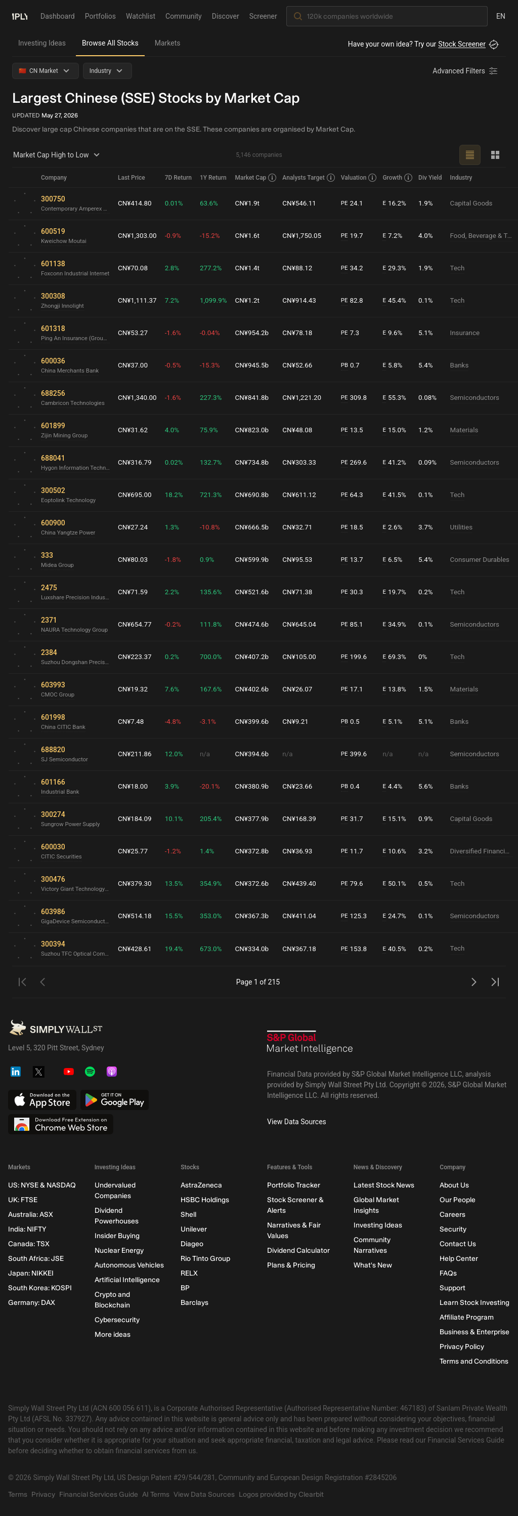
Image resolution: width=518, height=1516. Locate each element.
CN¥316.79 (139, 463)
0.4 (357, 787)
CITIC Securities (62, 857)
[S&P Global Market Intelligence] (310, 1046)
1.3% (178, 527)
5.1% (433, 333)
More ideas (113, 1334)
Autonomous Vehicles (129, 1265)
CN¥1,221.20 (309, 398)
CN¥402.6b (259, 689)
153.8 (361, 949)
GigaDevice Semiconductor (77, 921)
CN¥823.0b (259, 430)
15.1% (402, 819)
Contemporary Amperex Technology (77, 209)
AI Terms (155, 1494)
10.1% (180, 819)
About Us (454, 1185)
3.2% (433, 851)
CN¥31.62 (137, 430)
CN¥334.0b (259, 949)
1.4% (213, 851)
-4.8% (179, 722)
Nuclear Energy (119, 1250)
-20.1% (215, 787)
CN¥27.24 (137, 527)
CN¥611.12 (307, 495)
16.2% (402, 204)
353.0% (216, 916)
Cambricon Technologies (74, 403)
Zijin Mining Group (65, 435)
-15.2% (215, 236)
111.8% (216, 625)
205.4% (216, 819)
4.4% (400, 787)
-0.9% (179, 236)
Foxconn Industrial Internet (77, 273)
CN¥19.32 (137, 689)
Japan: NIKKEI (31, 1273)
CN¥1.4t (254, 268)
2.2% (178, 592)
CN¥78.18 (305, 333)
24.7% (402, 916)
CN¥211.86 (139, 754)
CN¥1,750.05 (309, 236)
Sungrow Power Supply (72, 824)
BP (185, 1288)
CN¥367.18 (307, 949)
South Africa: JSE (36, 1258)
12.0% (180, 754)
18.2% (180, 495)
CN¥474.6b (259, 625)
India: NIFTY (27, 1229)
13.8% (402, 689)
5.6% (433, 787)
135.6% (216, 592)
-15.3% (215, 365)
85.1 (359, 625)
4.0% (433, 236)
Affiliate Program (467, 1317)
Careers (452, 1214)
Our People (458, 1200)
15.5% (180, 916)
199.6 (361, 657)
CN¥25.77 (137, 851)
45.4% (402, 301)
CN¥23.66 (305, 787)
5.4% (433, 365)
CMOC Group (58, 695)
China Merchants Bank (71, 371)
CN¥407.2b (259, 657)
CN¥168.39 (307, 819)
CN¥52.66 (305, 365)
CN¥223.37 (139, 657)
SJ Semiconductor (66, 759)
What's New (373, 1265)
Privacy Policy (462, 1346)
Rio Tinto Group (205, 1258)
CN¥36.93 (305, 851)
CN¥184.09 (139, 819)
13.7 (359, 560)
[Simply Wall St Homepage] (19, 15)
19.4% (180, 949)
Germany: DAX (31, 1302)
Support (452, 1288)
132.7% (216, 463)
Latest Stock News (384, 1185)
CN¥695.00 (139, 495)
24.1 (359, 204)
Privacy (43, 1494)
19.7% (402, 592)
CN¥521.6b (259, 592)
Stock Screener (462, 44)
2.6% (400, 527)
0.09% (435, 463)
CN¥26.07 (305, 689)
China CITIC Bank (64, 727)
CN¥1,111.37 (142, 301)
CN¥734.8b (259, 463)
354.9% (216, 884)
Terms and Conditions (474, 1361)
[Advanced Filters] (466, 71)
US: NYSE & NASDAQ (42, 1185)
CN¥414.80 (139, 203)
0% (430, 657)
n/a (210, 754)
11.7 (359, 851)
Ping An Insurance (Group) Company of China (77, 338)
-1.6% (179, 333)
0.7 (357, 366)
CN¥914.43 (307, 301)
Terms (17, 1494)
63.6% (215, 203)
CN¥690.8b (259, 495)
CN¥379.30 (139, 884)
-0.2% (179, 625)
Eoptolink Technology (70, 500)
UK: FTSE (22, 1200)
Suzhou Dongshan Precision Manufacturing (77, 662)
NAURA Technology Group (76, 630)
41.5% (402, 495)
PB (352, 365)
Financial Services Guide (98, 1494)
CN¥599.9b (259, 560)
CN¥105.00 (307, 657)
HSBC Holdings (205, 1200)
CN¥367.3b (259, 916)
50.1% (402, 884)
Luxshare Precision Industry (77, 597)
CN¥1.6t (254, 236)
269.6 (361, 463)
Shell (188, 1214)
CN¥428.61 (139, 949)
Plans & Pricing (291, 1265)
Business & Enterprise (474, 1332)
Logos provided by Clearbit (281, 1494)
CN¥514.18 (139, 916)
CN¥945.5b (259, 365)
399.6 (361, 754)
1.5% (433, 689)
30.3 (359, 592)
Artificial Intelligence (127, 1280)
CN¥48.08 (305, 430)
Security (453, 1229)
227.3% (216, 398)
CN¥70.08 (137, 268)
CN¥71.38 (305, 592)
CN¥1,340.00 (142, 398)
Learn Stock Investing (474, 1302)
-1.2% (179, 851)
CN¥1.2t (254, 301)
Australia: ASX (30, 1214)
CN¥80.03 (137, 560)
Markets (168, 43)
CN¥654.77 (139, 625)
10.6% (402, 851)
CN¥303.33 (307, 463)
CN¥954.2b (259, 333)
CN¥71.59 (137, 592)
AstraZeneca (201, 1185)
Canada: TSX (29, 1244)
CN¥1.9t (254, 203)
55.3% (402, 398)
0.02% (180, 463)
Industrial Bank (61, 792)
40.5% (402, 949)
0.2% (433, 592)
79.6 (359, 884)
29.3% (402, 268)
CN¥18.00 (137, 787)
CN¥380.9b (259, 787)
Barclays (194, 1302)
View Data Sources (296, 1122)
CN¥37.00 (137, 365)
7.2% (400, 236)
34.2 (359, 268)
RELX (189, 1273)
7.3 (357, 333)
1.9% (433, 203)
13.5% (180, 884)
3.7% (433, 527)
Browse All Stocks (110, 43)
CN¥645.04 (307, 625)
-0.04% (215, 333)
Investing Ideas (42, 43)
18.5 (359, 527)
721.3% (216, 495)
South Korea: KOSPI (40, 1288)
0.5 (357, 722)
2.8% (178, 268)
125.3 (361, 916)
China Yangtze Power (69, 533)
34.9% (402, 625)
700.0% (216, 657)
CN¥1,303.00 (142, 236)
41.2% (402, 463)
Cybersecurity (117, 1320)
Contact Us (458, 1244)
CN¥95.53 (305, 560)
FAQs (448, 1273)
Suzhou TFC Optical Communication (77, 954)
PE (351, 203)
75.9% (215, 430)
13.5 (359, 430)
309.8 (361, 398)
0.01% (180, 203)
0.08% (435, 398)
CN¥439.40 (307, 884)
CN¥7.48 (135, 722)
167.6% (216, 689)
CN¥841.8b (259, 398)
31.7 (359, 819)
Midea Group (58, 565)
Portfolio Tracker (293, 1185)
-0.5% (179, 365)
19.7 (359, 236)
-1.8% (179, 560)
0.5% (433, 884)
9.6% (400, 333)
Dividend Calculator (298, 1250)
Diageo (192, 1244)
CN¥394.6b (259, 754)
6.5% (400, 560)
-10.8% (215, 527)
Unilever (194, 1229)
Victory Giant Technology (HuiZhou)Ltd (77, 889)
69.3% (402, 657)
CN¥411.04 (307, 916)
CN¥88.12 (305, 268)
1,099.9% (219, 301)
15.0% (402, 430)
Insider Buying (117, 1236)
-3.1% (214, 722)
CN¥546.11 (307, 203)
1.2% (433, 430)
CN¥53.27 (137, 333)
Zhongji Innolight (63, 306)
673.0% (216, 949)
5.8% (400, 366)
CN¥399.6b (259, 722)
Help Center (459, 1258)
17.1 (359, 689)
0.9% (213, 560)
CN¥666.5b (259, 527)
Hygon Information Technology (77, 468)
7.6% (178, 689)
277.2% (216, 268)
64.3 (359, 495)
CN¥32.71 (305, 527)
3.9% (178, 787)
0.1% (433, 301)
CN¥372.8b (259, 851)
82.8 (359, 301)
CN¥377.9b (259, 819)
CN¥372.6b (259, 884)
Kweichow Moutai (65, 241)
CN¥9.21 (303, 722)
